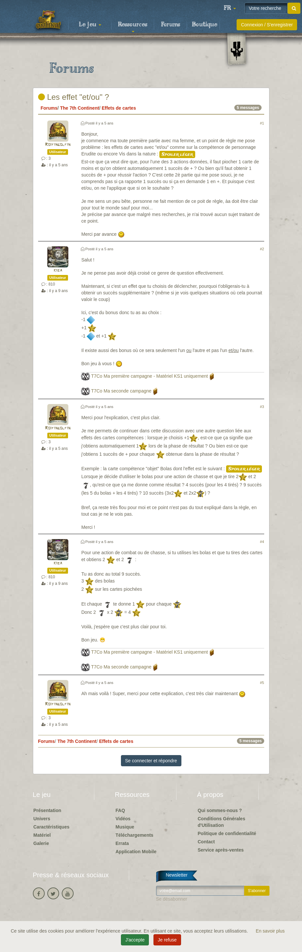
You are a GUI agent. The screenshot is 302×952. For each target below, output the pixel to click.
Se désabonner (171, 899)
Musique (125, 827)
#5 (262, 683)
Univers (42, 818)
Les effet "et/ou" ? (73, 97)
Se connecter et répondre (151, 760)
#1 (262, 123)
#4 (262, 542)
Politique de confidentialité (227, 833)
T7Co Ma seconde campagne (121, 391)
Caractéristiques (52, 827)
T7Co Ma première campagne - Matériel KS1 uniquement (149, 376)
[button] (229, 8)
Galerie (41, 843)
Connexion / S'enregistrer (267, 24)
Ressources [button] (132, 26)
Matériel (42, 835)
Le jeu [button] (90, 24)
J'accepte (135, 939)
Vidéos (123, 818)
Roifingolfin (57, 144)
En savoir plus (270, 931)
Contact (206, 841)
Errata (122, 843)
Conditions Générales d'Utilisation (221, 822)
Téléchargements (134, 835)
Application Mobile (136, 851)
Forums (170, 24)
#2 (262, 249)
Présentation (47, 810)
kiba (58, 270)
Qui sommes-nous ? (220, 810)
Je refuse (167, 939)
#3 (262, 407)
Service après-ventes (221, 850)
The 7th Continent (79, 108)
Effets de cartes (119, 108)
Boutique (204, 24)
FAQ (120, 810)
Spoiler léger (177, 154)
